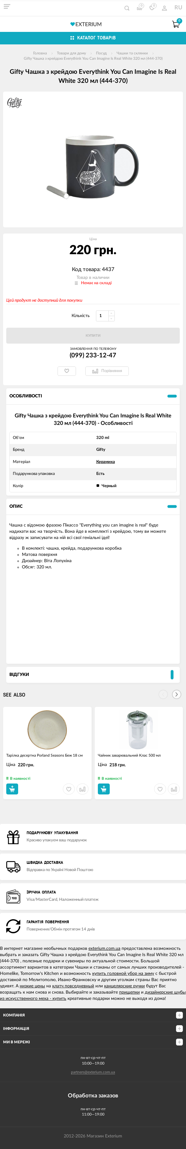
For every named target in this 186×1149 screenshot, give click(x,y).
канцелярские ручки (124, 986)
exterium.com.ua (104, 948)
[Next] (176, 694)
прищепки (129, 992)
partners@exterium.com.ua (93, 1072)
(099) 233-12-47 (93, 355)
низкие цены (32, 986)
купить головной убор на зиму (123, 973)
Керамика (105, 462)
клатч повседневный (73, 986)
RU (178, 8)
